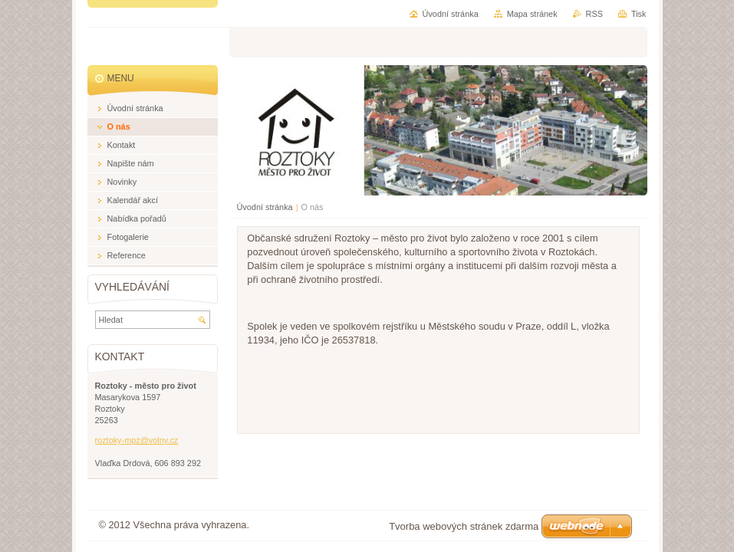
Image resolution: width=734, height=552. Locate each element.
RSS (594, 13)
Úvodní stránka (265, 207)
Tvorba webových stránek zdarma (463, 526)
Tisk (639, 13)
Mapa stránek (532, 13)
